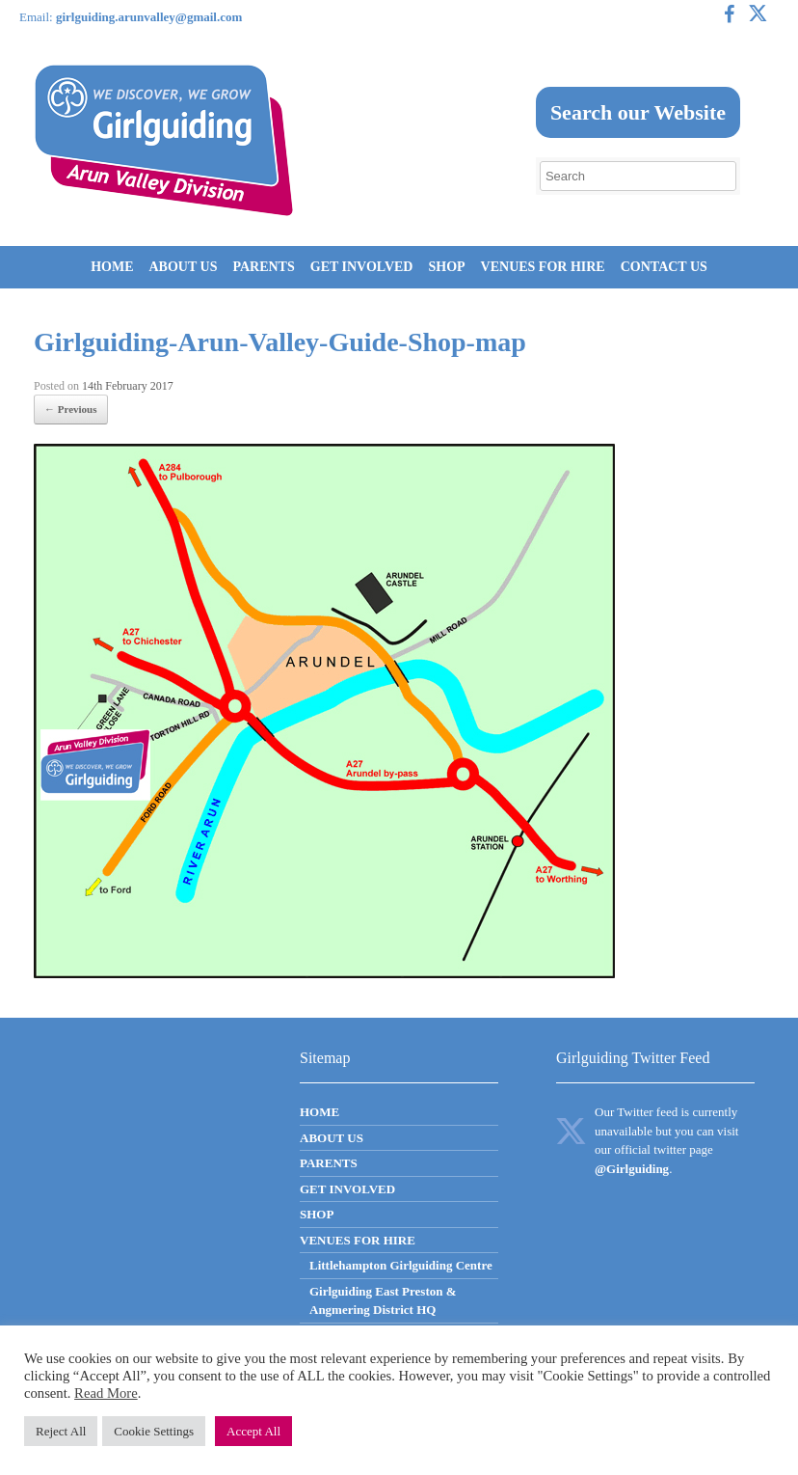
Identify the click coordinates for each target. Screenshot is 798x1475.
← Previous (70, 409)
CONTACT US (664, 266)
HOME (112, 266)
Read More (106, 1393)
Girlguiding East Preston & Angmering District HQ (383, 1301)
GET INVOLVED (361, 266)
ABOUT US (183, 266)
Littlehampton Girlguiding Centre (400, 1265)
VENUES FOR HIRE (543, 266)
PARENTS (263, 266)
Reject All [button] (61, 1431)
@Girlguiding (632, 1168)
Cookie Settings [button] (154, 1431)
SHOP (446, 266)
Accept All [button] (253, 1431)
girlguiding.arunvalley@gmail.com (149, 17)
